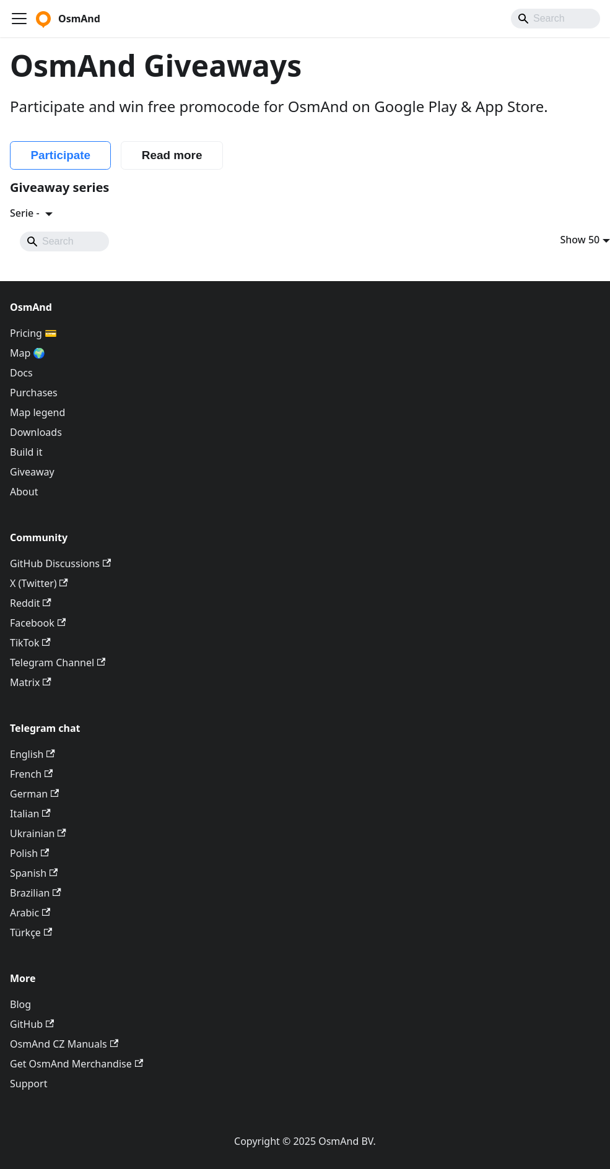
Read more (172, 155)
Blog (20, 1004)
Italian (30, 813)
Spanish (34, 873)
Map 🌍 (28, 353)
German (34, 794)
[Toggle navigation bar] (19, 18)
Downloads (36, 432)
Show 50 (580, 239)
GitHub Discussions (60, 563)
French (31, 774)
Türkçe (31, 932)
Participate (60, 155)
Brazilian (35, 893)
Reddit (30, 603)
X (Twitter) (39, 583)
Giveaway (32, 472)
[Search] (555, 18)
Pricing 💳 (33, 333)
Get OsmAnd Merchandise (76, 1064)
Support (28, 1083)
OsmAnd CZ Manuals (64, 1044)
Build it (26, 452)
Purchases (34, 392)
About (24, 491)
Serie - (26, 213)
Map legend (37, 412)
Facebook (38, 623)
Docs (21, 373)
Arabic (30, 912)
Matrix (30, 682)
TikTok (30, 643)
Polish (29, 853)
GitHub (32, 1024)
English (32, 754)
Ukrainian (38, 833)
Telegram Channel (57, 662)
